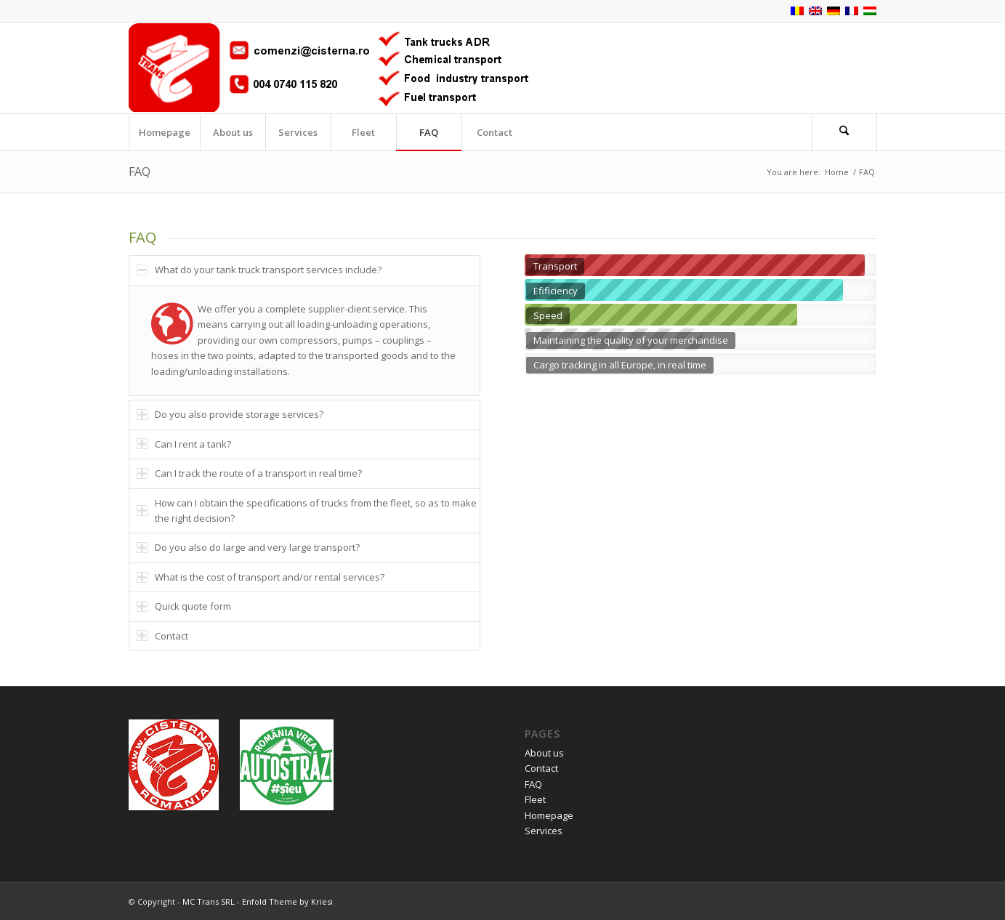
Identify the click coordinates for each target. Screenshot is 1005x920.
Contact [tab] (162, 635)
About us (544, 752)
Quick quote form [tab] (184, 606)
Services (543, 830)
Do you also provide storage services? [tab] (230, 414)
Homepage (549, 815)
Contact (541, 768)
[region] (304, 340)
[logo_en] (328, 68)
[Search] (844, 132)
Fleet (535, 799)
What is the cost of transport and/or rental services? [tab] (260, 577)
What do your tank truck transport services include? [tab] (259, 269)
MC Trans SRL (208, 901)
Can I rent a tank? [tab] (184, 444)
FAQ (139, 171)
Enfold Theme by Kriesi (287, 901)
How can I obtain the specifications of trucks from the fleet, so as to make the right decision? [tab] (307, 510)
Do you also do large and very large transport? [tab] (248, 547)
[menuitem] (164, 132)
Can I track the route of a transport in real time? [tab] (249, 473)
